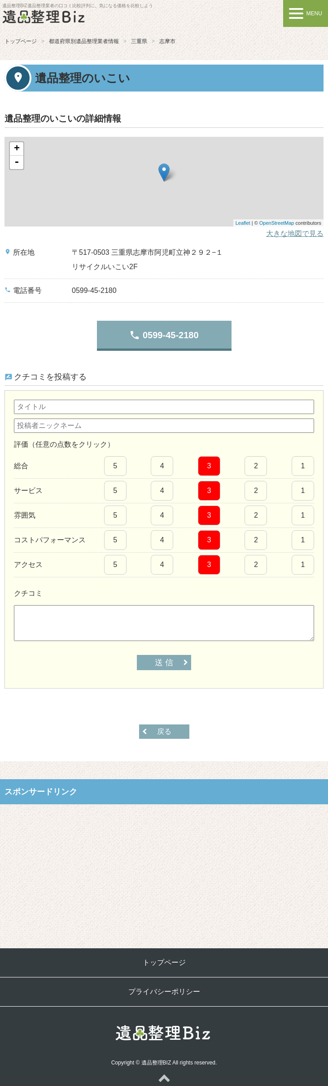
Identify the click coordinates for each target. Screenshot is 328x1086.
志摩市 (167, 41)
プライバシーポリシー (164, 991)
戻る (164, 731)
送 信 (164, 662)
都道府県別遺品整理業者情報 (84, 41)
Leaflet (243, 223)
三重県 (139, 41)
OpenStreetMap (276, 223)
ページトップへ (164, 1078)
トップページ (20, 41)
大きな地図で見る (295, 233)
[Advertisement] (164, 869)
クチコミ (28, 593)
